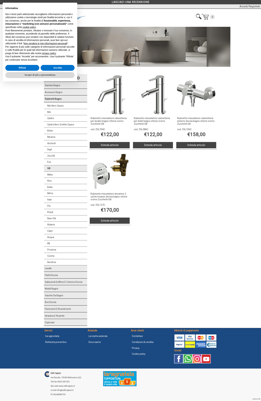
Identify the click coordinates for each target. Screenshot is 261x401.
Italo (49, 199)
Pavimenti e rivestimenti (58, 309)
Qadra (50, 118)
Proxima (51, 249)
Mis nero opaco (55, 105)
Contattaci (137, 336)
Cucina (50, 256)
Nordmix (51, 262)
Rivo (49, 180)
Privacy (135, 348)
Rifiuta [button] (22, 384)
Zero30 (51, 155)
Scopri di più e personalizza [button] (40, 392)
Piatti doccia (51, 275)
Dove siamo (95, 342)
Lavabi (48, 268)
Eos (49, 162)
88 (48, 243)
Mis (49, 112)
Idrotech (51, 143)
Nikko (50, 174)
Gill (48, 168)
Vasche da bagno (54, 295)
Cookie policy (138, 354)
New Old (51, 218)
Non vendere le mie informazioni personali (45, 360)
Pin (49, 206)
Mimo (50, 193)
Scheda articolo (110, 145)
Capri (50, 231)
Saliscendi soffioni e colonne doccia (63, 282)
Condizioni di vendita (142, 342)
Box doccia (50, 302)
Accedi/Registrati (250, 6)
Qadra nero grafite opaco (60, 124)
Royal (50, 212)
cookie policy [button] (29, 344)
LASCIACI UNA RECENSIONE (130, 2)
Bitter (50, 130)
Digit (49, 149)
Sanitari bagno (52, 85)
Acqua (50, 237)
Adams (51, 224)
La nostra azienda (98, 336)
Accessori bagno (53, 92)
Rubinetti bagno (58, 70)
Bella (49, 187)
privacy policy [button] (49, 370)
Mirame (51, 137)
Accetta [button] (57, 384)
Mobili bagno (51, 288)
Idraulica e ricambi (54, 315)
